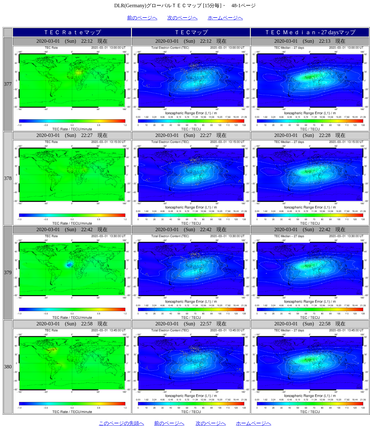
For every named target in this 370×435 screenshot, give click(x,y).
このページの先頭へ (121, 423)
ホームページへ (225, 17)
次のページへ (182, 17)
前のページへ (142, 17)
